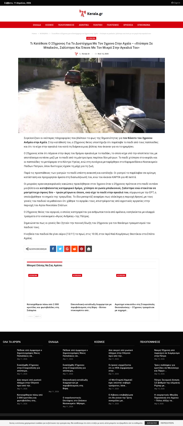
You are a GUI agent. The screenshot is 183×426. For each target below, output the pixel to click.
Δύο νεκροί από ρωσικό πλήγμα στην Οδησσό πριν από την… (29, 383)
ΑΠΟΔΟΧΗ (152, 423)
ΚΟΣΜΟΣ (48, 25)
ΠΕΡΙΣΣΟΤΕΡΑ (167, 423)
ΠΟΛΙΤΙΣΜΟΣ (113, 25)
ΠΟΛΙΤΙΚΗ (98, 25)
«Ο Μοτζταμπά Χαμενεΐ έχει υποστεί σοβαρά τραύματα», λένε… (120, 383)
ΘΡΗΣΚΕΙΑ (129, 25)
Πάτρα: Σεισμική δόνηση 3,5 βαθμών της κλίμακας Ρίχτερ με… (167, 383)
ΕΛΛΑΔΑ (35, 25)
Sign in (175, 3)
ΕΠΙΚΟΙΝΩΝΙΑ (145, 25)
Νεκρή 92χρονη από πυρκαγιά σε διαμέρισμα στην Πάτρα (167, 353)
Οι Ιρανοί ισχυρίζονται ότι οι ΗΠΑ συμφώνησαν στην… (121, 368)
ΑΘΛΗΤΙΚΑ (83, 25)
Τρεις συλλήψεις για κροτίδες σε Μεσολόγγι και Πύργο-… (166, 368)
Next (37, 316)
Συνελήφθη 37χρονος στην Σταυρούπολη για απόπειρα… (28, 368)
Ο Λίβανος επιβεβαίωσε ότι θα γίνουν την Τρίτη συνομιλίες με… (121, 398)
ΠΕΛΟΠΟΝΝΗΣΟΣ (65, 25)
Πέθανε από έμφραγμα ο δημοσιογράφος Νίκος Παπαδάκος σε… (29, 353)
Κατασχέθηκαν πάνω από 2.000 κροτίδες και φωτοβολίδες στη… (30, 398)
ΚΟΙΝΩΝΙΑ (91, 38)
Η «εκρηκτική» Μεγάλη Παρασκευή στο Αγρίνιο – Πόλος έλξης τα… (166, 398)
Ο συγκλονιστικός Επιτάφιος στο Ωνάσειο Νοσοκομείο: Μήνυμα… (75, 400)
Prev (30, 316)
